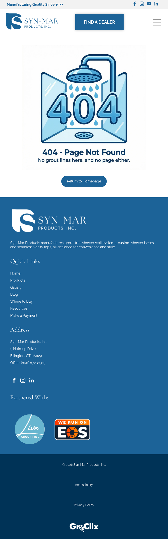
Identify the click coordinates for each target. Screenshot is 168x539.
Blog (14, 294)
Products (17, 280)
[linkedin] (156, 4)
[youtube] (149, 4)
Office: (15, 363)
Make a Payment (23, 315)
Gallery (16, 287)
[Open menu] (157, 22)
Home (15, 273)
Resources (19, 308)
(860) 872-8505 (33, 363)
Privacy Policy (84, 505)
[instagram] (142, 4)
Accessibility (84, 485)
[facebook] (134, 4)
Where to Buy (21, 301)
